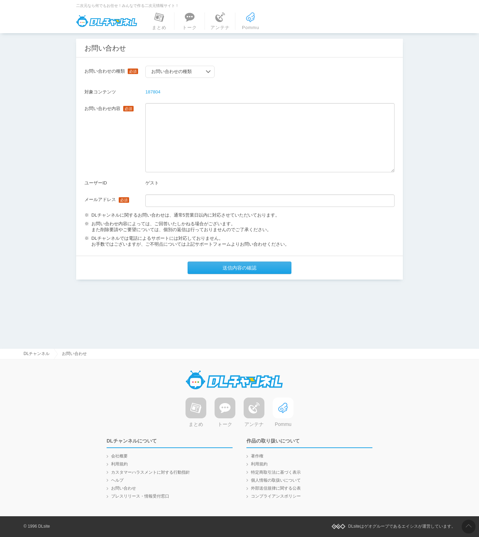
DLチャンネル (106, 21)
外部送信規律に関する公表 (276, 488)
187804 (152, 91)
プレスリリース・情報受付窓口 (140, 496)
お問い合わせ (123, 488)
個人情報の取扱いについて (276, 480)
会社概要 (119, 456)
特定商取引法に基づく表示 (276, 472)
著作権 (257, 456)
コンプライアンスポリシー (276, 496)
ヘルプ (117, 480)
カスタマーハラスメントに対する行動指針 (150, 472)
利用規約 (119, 464)
